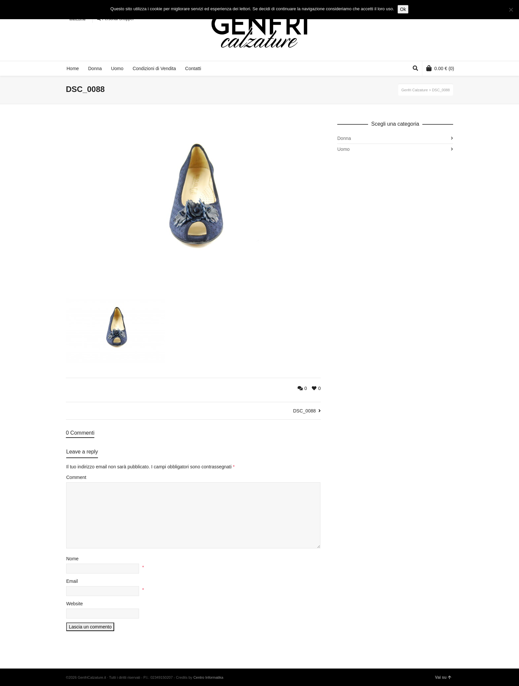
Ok (403, 9)
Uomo (343, 149)
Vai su (443, 677)
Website (74, 603)
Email (72, 581)
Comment (76, 477)
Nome (72, 558)
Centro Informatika (208, 677)
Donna (344, 138)
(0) (440, 68)
